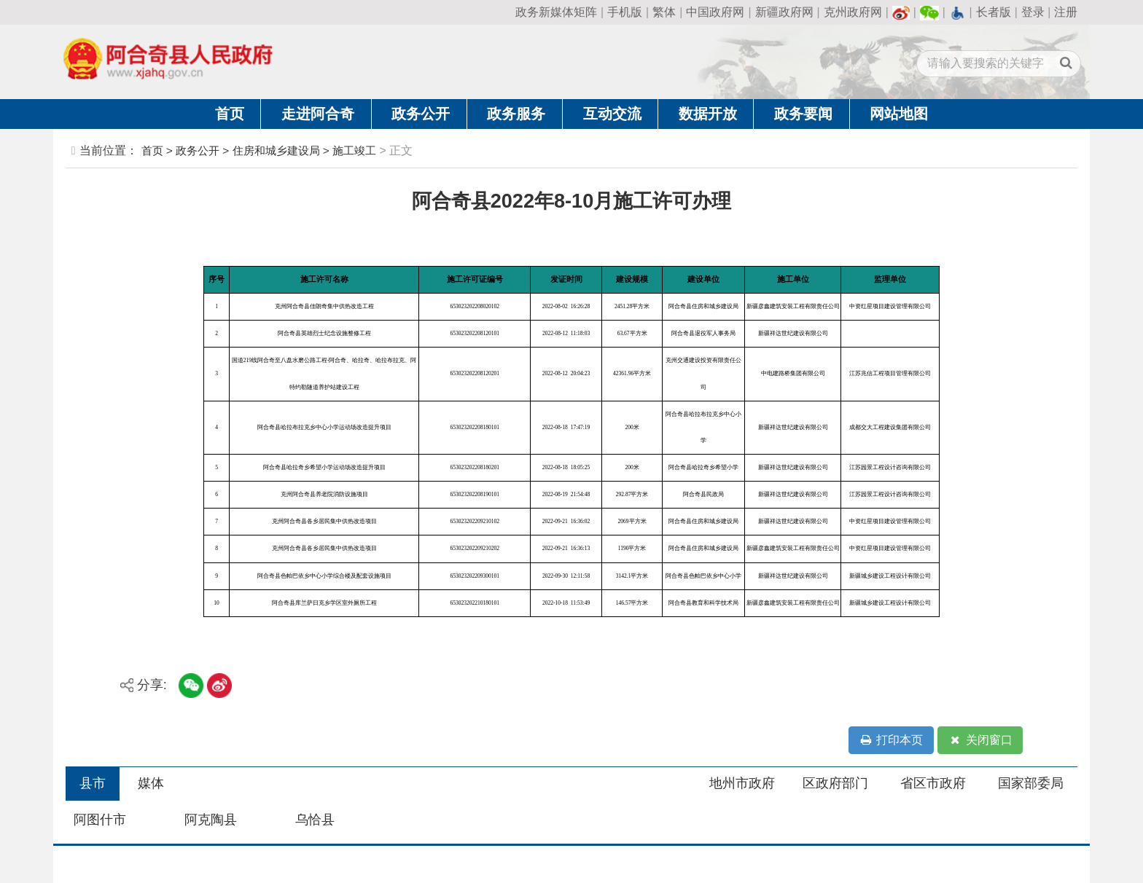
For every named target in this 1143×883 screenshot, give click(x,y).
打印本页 (891, 740)
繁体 (664, 12)
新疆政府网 (784, 12)
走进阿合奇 (317, 114)
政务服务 (516, 114)
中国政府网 (715, 12)
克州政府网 (853, 12)
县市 (92, 783)
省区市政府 (933, 783)
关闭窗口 (980, 740)
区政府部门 (835, 783)
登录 (1033, 12)
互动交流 (612, 114)
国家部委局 (1031, 783)
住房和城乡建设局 (276, 150)
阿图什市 (100, 819)
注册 (1065, 12)
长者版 (993, 12)
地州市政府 (742, 783)
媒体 (151, 783)
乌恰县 (315, 819)
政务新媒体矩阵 (556, 12)
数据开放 (708, 114)
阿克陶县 (210, 819)
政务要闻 (803, 114)
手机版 (624, 12)
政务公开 (420, 114)
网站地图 (899, 114)
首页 (229, 114)
